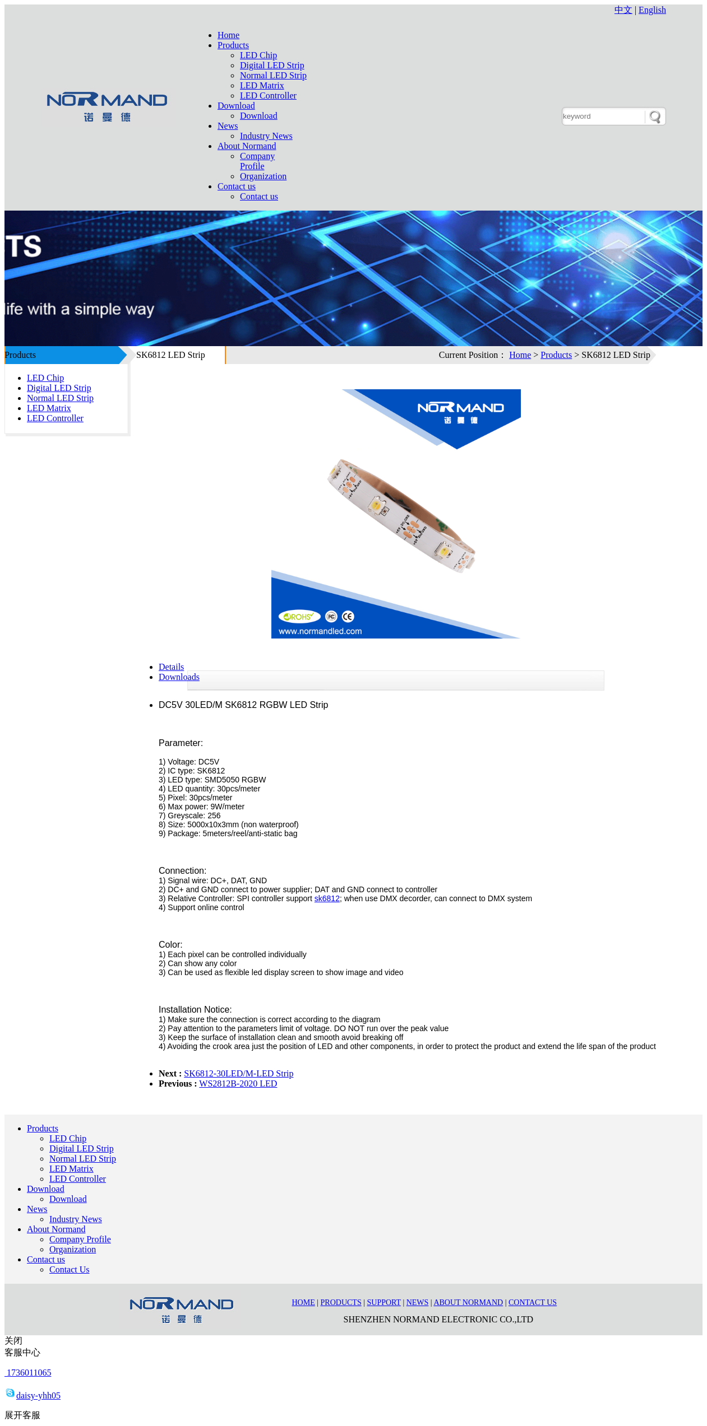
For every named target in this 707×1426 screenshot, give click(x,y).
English (652, 10)
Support (384, 1302)
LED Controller (268, 95)
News (228, 126)
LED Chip (258, 55)
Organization (263, 176)
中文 (623, 10)
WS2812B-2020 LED (238, 1083)
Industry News (266, 136)
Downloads (179, 677)
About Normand (247, 146)
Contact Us (69, 1269)
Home (228, 35)
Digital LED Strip (272, 65)
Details (171, 667)
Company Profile (257, 161)
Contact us (237, 186)
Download (236, 105)
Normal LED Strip (273, 75)
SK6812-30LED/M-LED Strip (238, 1073)
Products (233, 45)
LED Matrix (262, 85)
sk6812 (327, 898)
